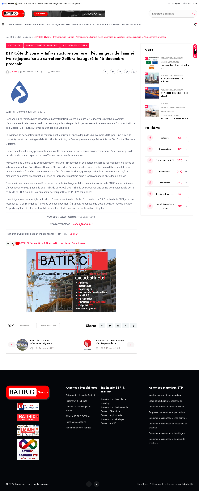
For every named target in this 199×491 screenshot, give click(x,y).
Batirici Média (15, 24)
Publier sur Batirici (131, 24)
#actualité (14, 45)
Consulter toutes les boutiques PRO (166, 406)
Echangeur (25, 326)
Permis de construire (76, 422)
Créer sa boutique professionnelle (165, 401)
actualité (165, 58)
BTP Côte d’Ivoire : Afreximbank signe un (41, 342)
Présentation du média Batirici (80, 395)
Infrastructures (48, 326)
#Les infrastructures (75, 45)
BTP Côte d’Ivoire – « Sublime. (172, 80)
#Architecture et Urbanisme (41, 45)
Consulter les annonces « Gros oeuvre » (168, 418)
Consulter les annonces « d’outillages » (167, 433)
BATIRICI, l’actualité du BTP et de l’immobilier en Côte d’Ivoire (45, 243)
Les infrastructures (170, 62)
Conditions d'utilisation (149, 484)
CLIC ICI (74, 233)
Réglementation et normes (78, 427)
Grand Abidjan (176, 58)
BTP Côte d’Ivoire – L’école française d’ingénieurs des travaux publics (50, 3)
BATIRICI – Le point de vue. (175, 118)
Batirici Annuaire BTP (83, 24)
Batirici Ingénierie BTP (58, 24)
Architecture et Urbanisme (173, 107)
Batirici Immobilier (34, 24)
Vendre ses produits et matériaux (165, 395)
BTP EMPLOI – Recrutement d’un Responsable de (110, 342)
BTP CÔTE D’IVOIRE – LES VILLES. (174, 94)
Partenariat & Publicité (76, 401)
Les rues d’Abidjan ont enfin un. (175, 67)
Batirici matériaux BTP (108, 24)
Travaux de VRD (108, 423)
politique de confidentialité (178, 484)
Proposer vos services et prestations (167, 412)
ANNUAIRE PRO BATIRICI (78, 416)
